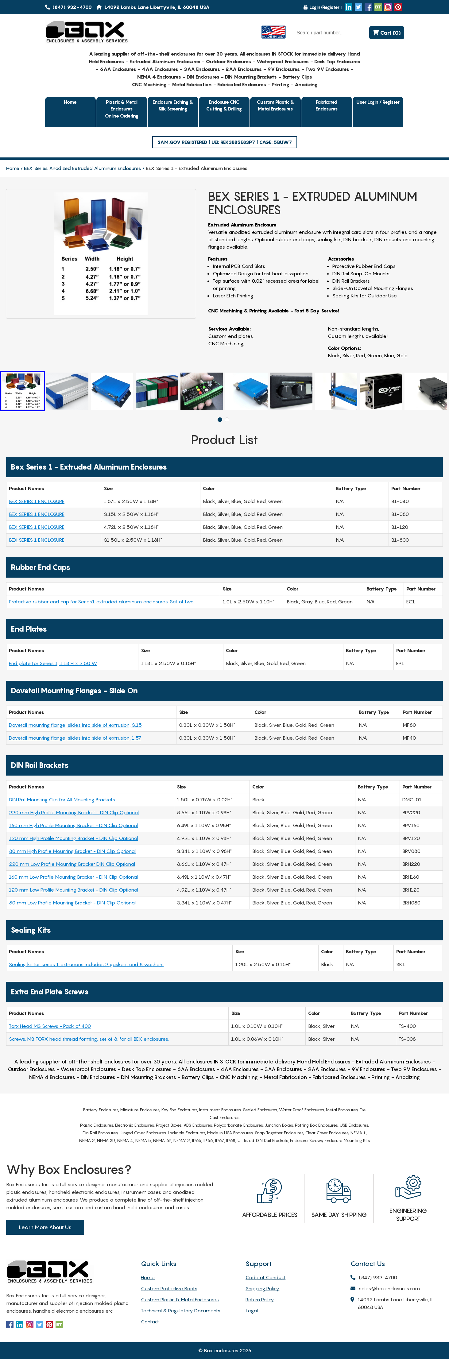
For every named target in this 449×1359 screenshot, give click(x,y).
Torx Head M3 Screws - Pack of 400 (50, 1026)
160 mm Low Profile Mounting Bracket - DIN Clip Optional (73, 877)
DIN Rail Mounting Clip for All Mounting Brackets (62, 799)
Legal (252, 1310)
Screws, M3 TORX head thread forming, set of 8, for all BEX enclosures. (89, 1039)
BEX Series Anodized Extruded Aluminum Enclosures (82, 168)
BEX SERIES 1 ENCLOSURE (36, 501)
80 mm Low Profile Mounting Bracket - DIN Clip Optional (72, 903)
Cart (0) (387, 32)
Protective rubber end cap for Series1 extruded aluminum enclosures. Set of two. (101, 601)
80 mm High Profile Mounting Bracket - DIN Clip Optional (72, 851)
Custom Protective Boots (169, 1288)
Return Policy (260, 1299)
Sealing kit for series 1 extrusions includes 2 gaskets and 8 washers (86, 964)
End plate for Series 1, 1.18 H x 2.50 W (53, 663)
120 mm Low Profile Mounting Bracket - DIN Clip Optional (73, 890)
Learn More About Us (45, 1227)
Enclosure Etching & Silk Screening (173, 105)
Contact (150, 1321)
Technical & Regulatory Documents (180, 1310)
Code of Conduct (265, 1277)
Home (70, 102)
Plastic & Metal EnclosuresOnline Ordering (121, 108)
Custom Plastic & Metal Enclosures (275, 105)
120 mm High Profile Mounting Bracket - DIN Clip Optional (73, 838)
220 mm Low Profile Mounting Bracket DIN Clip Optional (72, 864)
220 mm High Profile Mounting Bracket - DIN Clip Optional (74, 812)
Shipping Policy (262, 1288)
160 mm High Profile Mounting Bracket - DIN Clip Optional (73, 825)
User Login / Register (378, 102)
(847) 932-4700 (68, 7)
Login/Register (321, 7)
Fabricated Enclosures (326, 105)
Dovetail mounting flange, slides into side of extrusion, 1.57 (75, 738)
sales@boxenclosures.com (385, 1288)
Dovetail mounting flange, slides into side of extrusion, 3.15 (75, 725)
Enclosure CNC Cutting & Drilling (224, 105)
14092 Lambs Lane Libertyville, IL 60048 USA (392, 1303)
